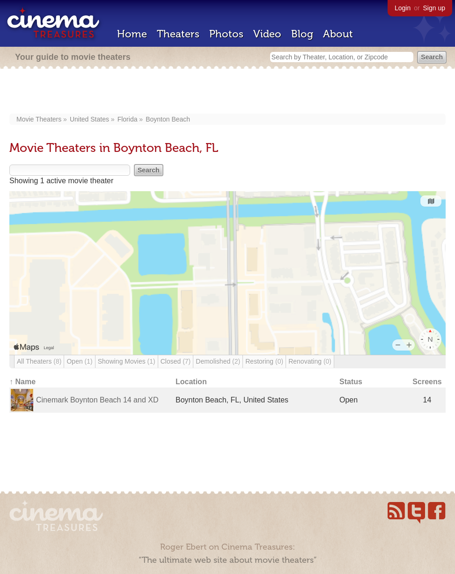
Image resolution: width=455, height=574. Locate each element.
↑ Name (22, 382)
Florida (127, 119)
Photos (226, 34)
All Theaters (39, 361)
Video (267, 34)
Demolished (218, 361)
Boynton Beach (168, 119)
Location (191, 382)
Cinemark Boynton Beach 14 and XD (97, 400)
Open (79, 361)
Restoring (264, 361)
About (338, 34)
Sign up (434, 8)
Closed (176, 361)
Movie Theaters (38, 119)
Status (350, 382)
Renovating (309, 361)
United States (89, 119)
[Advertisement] (227, 92)
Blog (302, 34)
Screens (426, 382)
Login (403, 8)
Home (132, 34)
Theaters (178, 34)
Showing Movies (126, 361)
